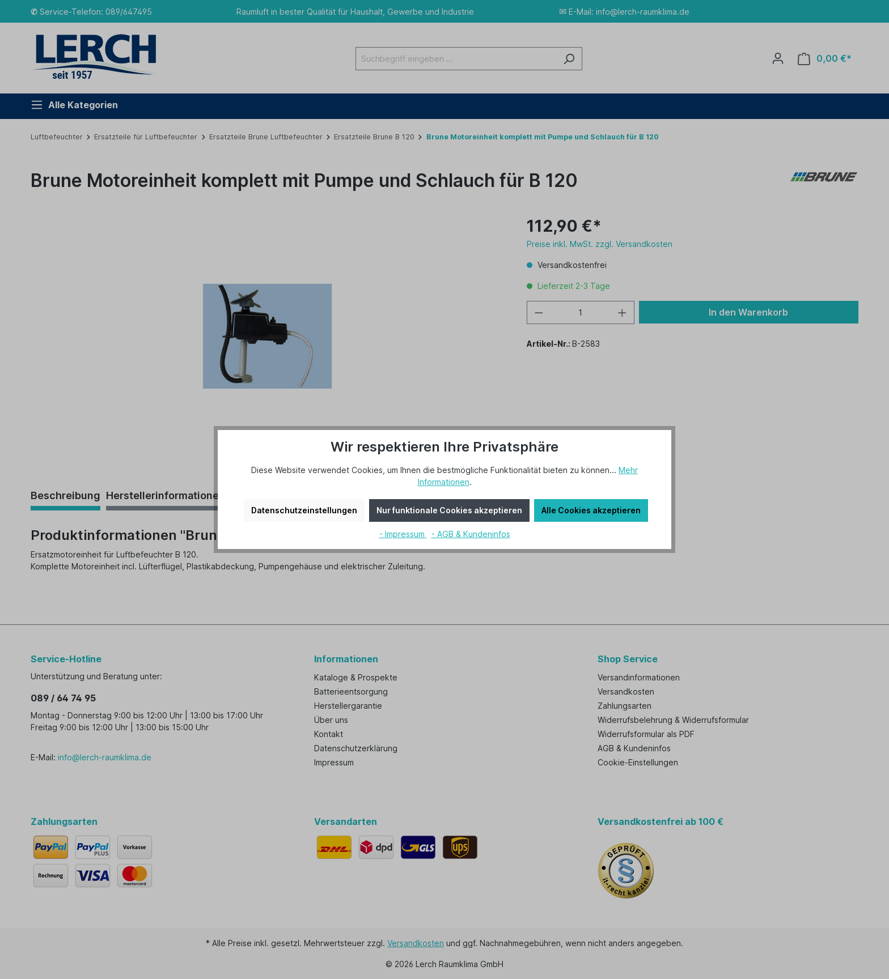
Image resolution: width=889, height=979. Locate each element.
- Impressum (403, 534)
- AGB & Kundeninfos (470, 534)
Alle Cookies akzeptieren (591, 510)
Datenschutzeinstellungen (304, 510)
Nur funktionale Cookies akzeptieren (449, 510)
